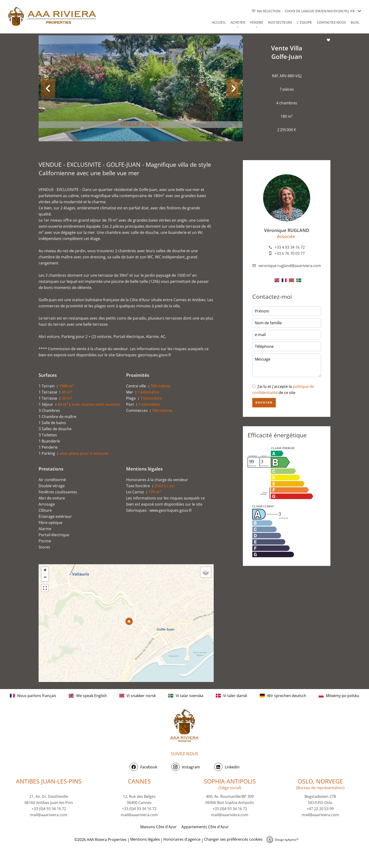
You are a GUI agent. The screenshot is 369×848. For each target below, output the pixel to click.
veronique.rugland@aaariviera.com (289, 265)
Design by (286, 839)
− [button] (45, 577)
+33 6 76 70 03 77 (290, 253)
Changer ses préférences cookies (233, 839)
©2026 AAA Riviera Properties (100, 839)
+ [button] (45, 570)
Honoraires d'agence (182, 839)
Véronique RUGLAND (286, 230)
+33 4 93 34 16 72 (290, 247)
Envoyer (264, 402)
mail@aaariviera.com (48, 814)
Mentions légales (145, 839)
